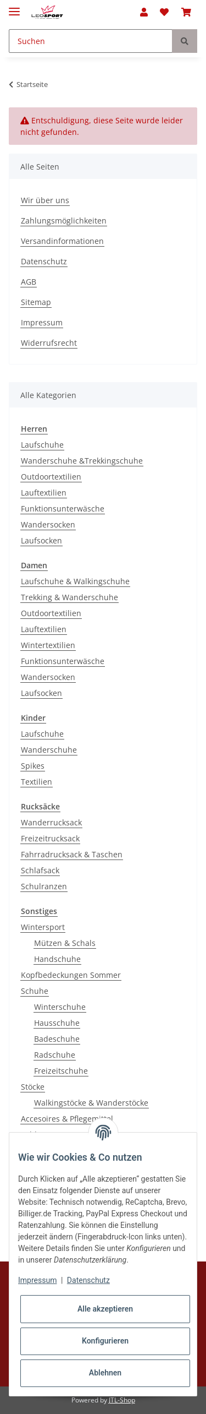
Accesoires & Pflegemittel (67, 1118)
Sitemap (36, 302)
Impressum (42, 322)
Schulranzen (44, 886)
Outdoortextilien (51, 476)
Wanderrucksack (51, 822)
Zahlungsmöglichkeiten (64, 220)
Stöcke (32, 1086)
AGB (28, 281)
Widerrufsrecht (49, 343)
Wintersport (43, 927)
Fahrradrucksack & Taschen (72, 854)
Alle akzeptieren (105, 1308)
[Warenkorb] (186, 12)
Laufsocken (41, 540)
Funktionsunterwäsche (62, 508)
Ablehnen (105, 1372)
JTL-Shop (122, 1400)
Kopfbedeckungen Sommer (71, 975)
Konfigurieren (105, 1340)
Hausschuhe (57, 1023)
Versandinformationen (62, 241)
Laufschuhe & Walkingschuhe (75, 581)
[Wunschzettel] (164, 12)
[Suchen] (90, 41)
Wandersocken (48, 524)
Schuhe (34, 991)
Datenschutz (44, 261)
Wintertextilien (48, 645)
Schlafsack (40, 870)
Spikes (32, 765)
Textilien (36, 781)
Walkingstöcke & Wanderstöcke (91, 1102)
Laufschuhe (42, 444)
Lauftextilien (43, 492)
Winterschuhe (60, 1007)
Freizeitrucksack (50, 838)
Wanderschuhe (49, 749)
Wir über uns (45, 200)
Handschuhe (57, 959)
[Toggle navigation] (14, 7)
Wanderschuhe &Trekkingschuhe (82, 460)
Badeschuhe (57, 1039)
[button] (144, 12)
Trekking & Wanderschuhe (69, 597)
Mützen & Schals (65, 943)
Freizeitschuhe (61, 1070)
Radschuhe (54, 1054)
